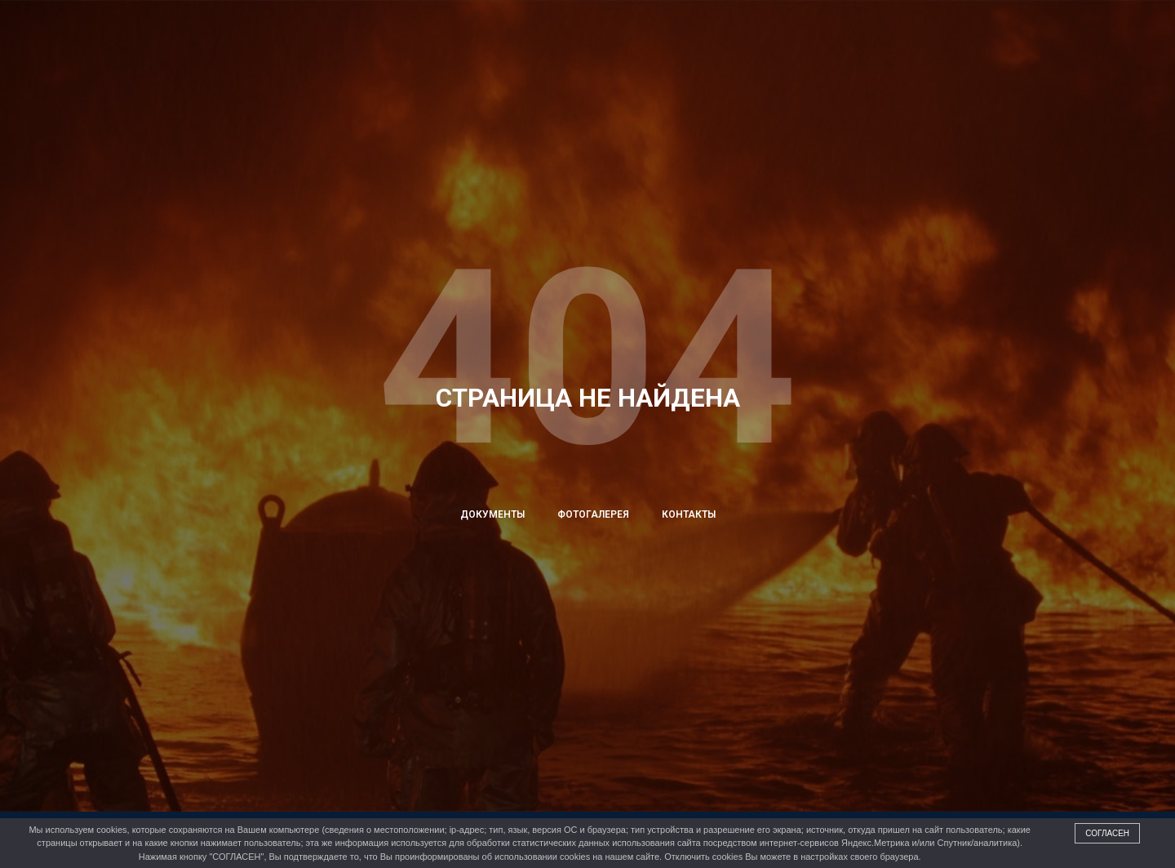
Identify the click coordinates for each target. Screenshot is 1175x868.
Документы (492, 514)
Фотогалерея (593, 514)
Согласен (1107, 833)
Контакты (689, 514)
